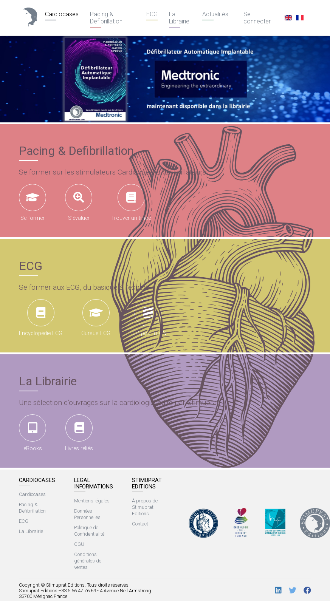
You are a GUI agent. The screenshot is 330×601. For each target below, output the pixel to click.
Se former (32, 202)
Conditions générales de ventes (87, 561)
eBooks (32, 433)
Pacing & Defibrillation (106, 18)
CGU (79, 544)
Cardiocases (62, 14)
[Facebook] (307, 591)
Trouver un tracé (131, 202)
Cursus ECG (95, 318)
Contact (140, 524)
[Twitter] (292, 591)
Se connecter (257, 18)
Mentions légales (92, 501)
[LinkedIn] (278, 591)
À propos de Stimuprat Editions (145, 507)
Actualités (215, 14)
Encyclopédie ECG (40, 318)
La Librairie (179, 18)
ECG (152, 14)
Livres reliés (79, 433)
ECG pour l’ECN (147, 318)
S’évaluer (78, 202)
